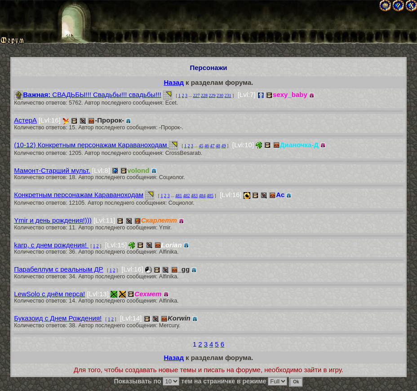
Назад (173, 82)
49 (224, 145)
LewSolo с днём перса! (49, 294)
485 (210, 195)
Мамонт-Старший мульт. (52, 170)
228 (204, 95)
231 (228, 95)
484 (202, 195)
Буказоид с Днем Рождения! (58, 318)
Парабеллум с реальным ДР (58, 269)
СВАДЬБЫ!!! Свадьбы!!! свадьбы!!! (87, 94)
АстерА (25, 120)
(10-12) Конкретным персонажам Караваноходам (91, 145)
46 (206, 145)
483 (194, 195)
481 (178, 195)
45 (201, 145)
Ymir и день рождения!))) (53, 220)
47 (212, 145)
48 (218, 145)
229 (212, 95)
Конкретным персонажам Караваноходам (78, 194)
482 (186, 195)
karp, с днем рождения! (51, 245)
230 (220, 95)
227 (196, 95)
